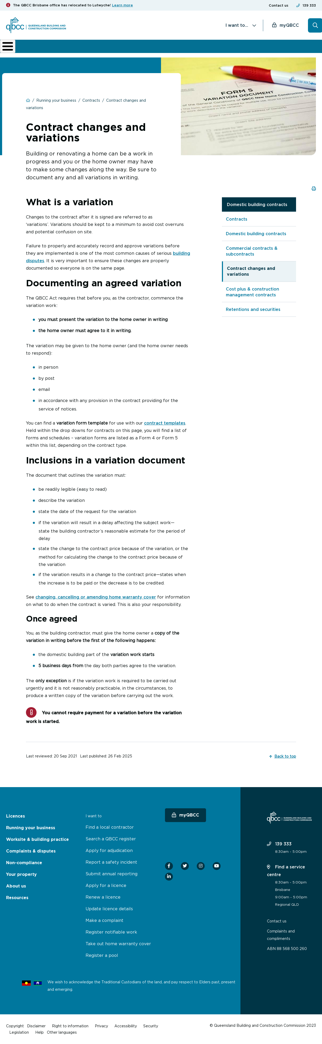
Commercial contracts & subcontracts (252, 254)
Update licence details (109, 908)
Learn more (122, 5)
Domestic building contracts (257, 208)
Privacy (101, 1026)
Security (150, 1026)
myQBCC (289, 25)
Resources (17, 897)
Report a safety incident (111, 862)
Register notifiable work (111, 932)
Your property (21, 874)
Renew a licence (103, 897)
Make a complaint (104, 920)
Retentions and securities (253, 313)
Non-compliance (192, 50)
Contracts (236, 222)
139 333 (309, 5)
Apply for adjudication (109, 850)
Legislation (19, 1032)
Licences (24, 50)
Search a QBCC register (111, 838)
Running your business (59, 50)
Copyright (15, 1026)
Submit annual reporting (111, 873)
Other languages (62, 1032)
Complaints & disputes (151, 50)
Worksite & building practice (102, 50)
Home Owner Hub (297, 50)
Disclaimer (36, 1026)
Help (39, 1032)
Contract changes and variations (251, 275)
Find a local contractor (110, 827)
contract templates (164, 426)
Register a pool (102, 955)
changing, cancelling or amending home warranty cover (95, 600)
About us (228, 50)
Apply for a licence (106, 885)
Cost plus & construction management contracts (252, 295)
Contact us (278, 5)
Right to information (70, 1026)
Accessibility (125, 1026)
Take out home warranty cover (118, 943)
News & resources (263, 50)
